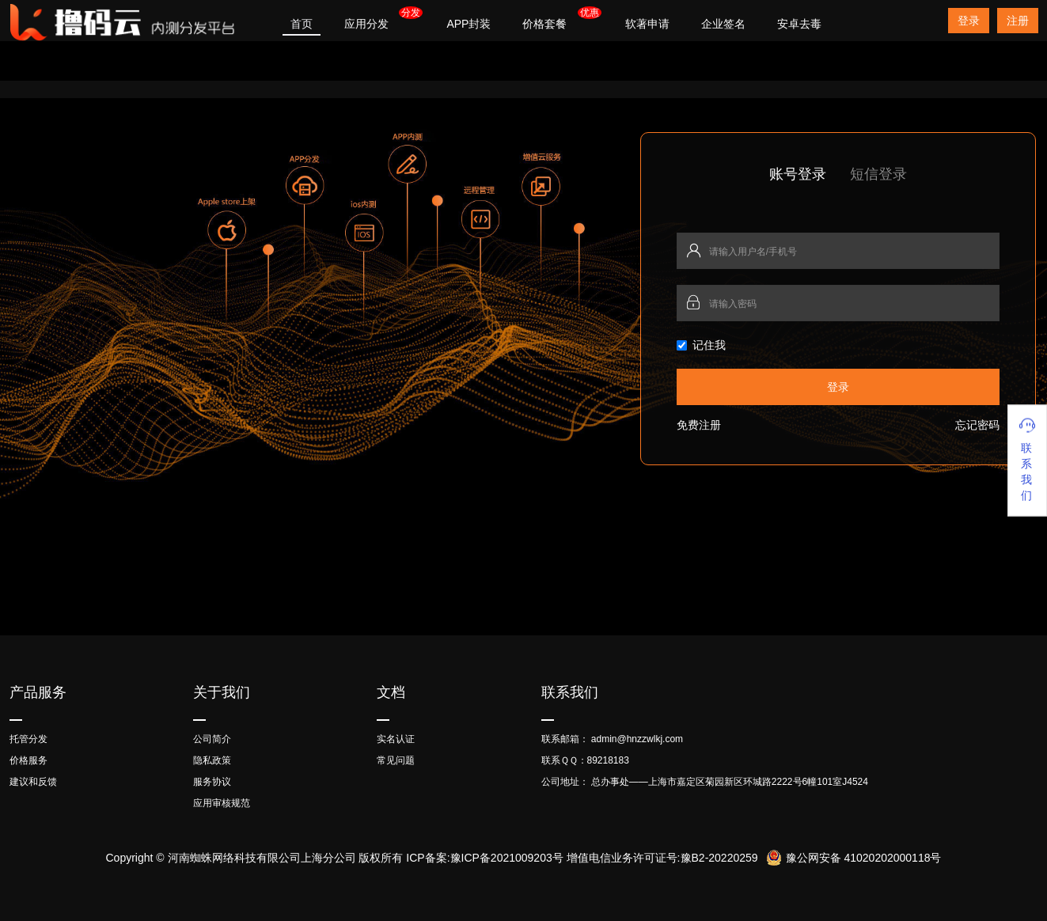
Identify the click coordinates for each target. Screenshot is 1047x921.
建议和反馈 (33, 781)
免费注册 (699, 425)
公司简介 (212, 739)
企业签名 (723, 23)
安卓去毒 (799, 23)
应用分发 (366, 23)
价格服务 (28, 760)
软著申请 (647, 23)
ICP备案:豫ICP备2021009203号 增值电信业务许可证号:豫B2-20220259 (581, 857)
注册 (1018, 20)
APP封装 (468, 23)
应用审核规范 (221, 803)
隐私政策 (212, 760)
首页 (301, 23)
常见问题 (396, 760)
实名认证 (396, 739)
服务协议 (212, 781)
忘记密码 (977, 425)
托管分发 (28, 739)
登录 (969, 20)
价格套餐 (544, 23)
